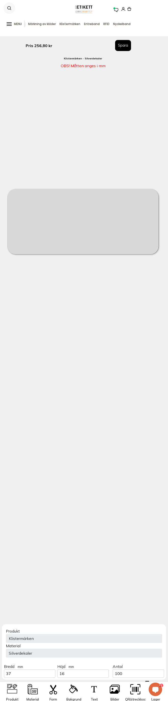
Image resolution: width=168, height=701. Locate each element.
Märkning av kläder (42, 24)
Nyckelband (122, 24)
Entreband (92, 24)
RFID (106, 24)
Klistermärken (70, 24)
